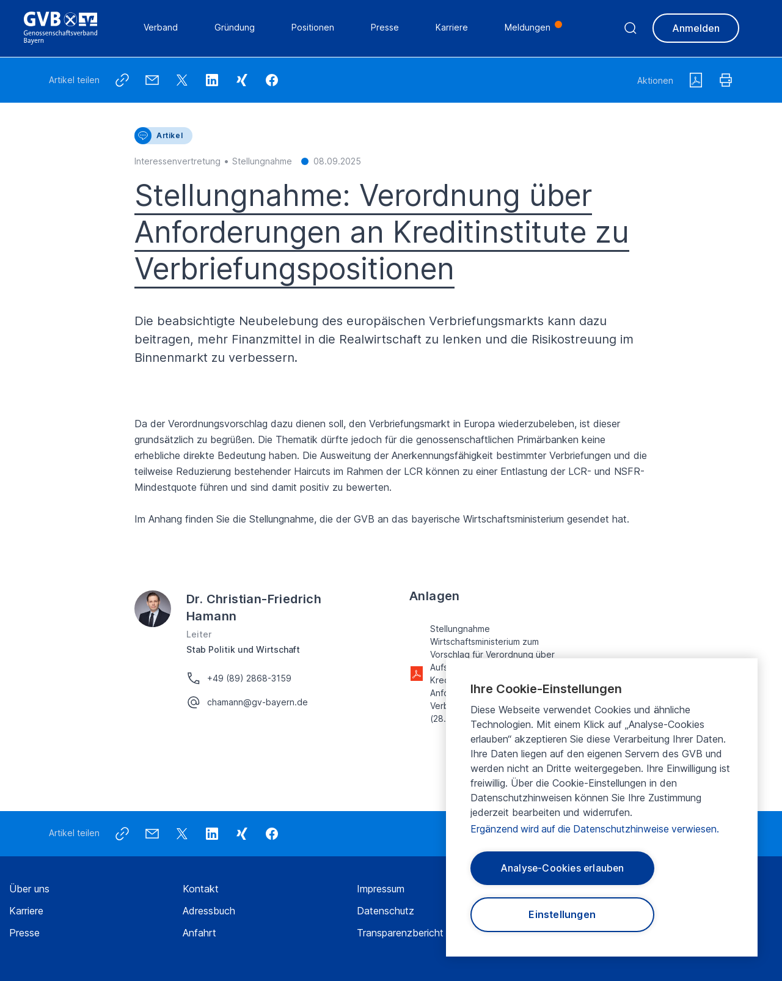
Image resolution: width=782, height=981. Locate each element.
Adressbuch (209, 911)
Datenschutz (385, 911)
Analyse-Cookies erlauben (562, 867)
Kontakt (201, 889)
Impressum (380, 889)
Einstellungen (562, 914)
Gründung (235, 28)
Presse (24, 933)
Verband (161, 28)
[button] (272, 80)
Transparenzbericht (400, 933)
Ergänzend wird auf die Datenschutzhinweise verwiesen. (597, 827)
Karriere (26, 911)
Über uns (29, 889)
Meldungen (528, 28)
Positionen (313, 28)
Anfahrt (199, 933)
